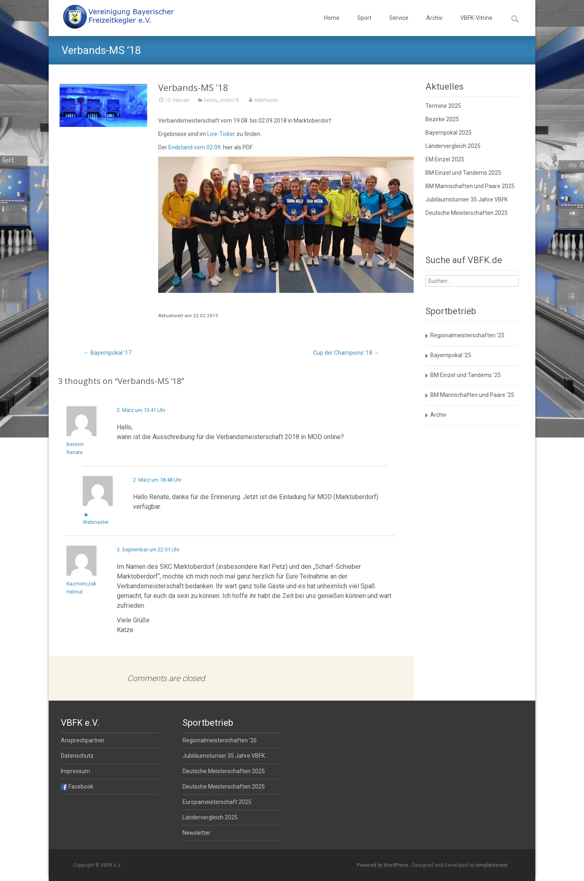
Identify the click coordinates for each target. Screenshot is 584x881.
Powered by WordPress (383, 865)
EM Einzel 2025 (444, 159)
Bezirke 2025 (442, 119)
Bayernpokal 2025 (448, 132)
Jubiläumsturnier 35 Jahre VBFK (466, 199)
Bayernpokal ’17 (107, 352)
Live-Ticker (221, 138)
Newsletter (196, 833)
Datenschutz (77, 755)
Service (398, 25)
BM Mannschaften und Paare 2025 (470, 186)
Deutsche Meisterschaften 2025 (466, 213)
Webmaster (266, 105)
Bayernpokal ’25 (450, 355)
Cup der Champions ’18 (346, 352)
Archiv (434, 25)
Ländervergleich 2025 (453, 146)
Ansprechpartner (83, 740)
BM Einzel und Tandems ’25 (465, 375)
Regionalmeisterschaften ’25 (467, 335)
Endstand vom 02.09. (195, 152)
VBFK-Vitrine (476, 25)
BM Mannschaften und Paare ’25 (472, 395)
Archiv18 (229, 105)
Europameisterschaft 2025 (216, 802)
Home (331, 25)
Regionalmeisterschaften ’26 (219, 740)
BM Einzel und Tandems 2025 (463, 172)
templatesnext (491, 865)
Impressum (75, 771)
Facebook (77, 786)
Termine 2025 (443, 106)
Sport (364, 25)
